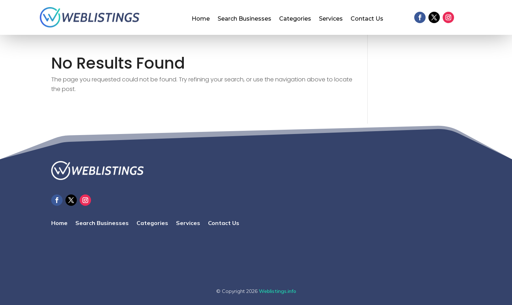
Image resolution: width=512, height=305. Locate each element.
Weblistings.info (277, 291)
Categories (295, 19)
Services (331, 19)
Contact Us (367, 19)
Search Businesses (244, 19)
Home (201, 19)
